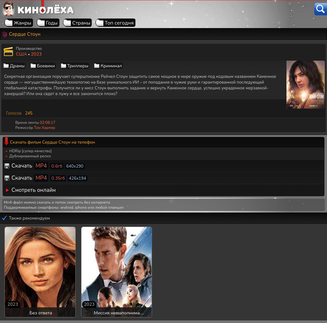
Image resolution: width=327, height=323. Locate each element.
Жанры (22, 22)
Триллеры (77, 66)
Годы (52, 22)
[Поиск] (320, 9)
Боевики (46, 66)
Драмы (17, 66)
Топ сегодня (119, 22)
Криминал (111, 66)
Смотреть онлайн (33, 190)
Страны (81, 22)
